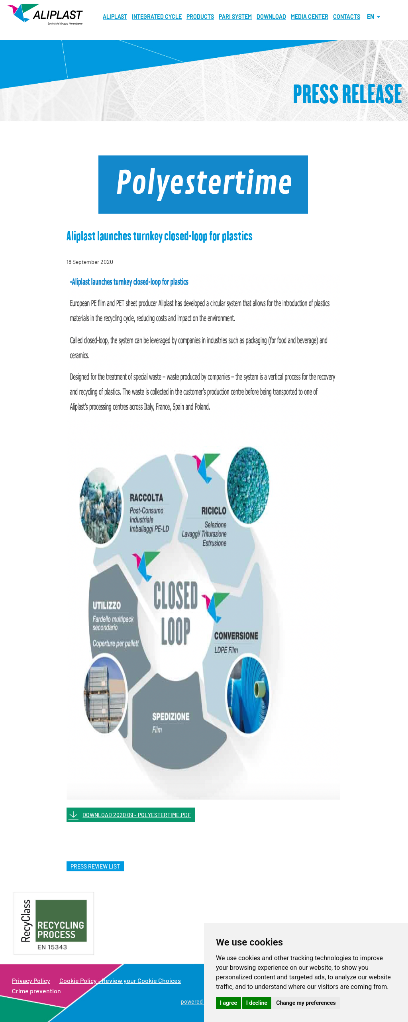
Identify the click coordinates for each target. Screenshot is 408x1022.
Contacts (346, 16)
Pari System (235, 16)
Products (200, 16)
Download (271, 16)
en (373, 16)
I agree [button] (228, 1003)
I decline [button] (256, 1003)
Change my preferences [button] (305, 1003)
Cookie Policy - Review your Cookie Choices (120, 980)
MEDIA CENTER (309, 16)
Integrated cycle (157, 16)
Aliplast (115, 16)
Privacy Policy (31, 980)
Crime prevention (36, 990)
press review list (95, 866)
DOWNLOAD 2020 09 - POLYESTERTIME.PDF (136, 815)
